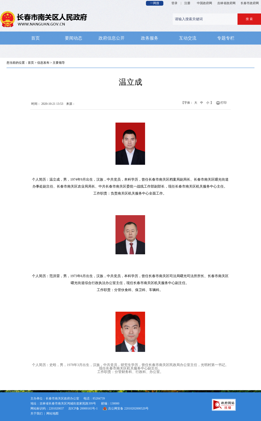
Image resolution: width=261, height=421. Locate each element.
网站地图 (52, 413)
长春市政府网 (250, 3)
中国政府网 (204, 3)
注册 (187, 3)
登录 (174, 3)
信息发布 (43, 62)
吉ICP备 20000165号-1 (83, 408)
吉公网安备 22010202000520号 (128, 408)
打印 (224, 102)
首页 (31, 62)
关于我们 (36, 413)
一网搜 (154, 3)
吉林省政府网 (226, 3)
